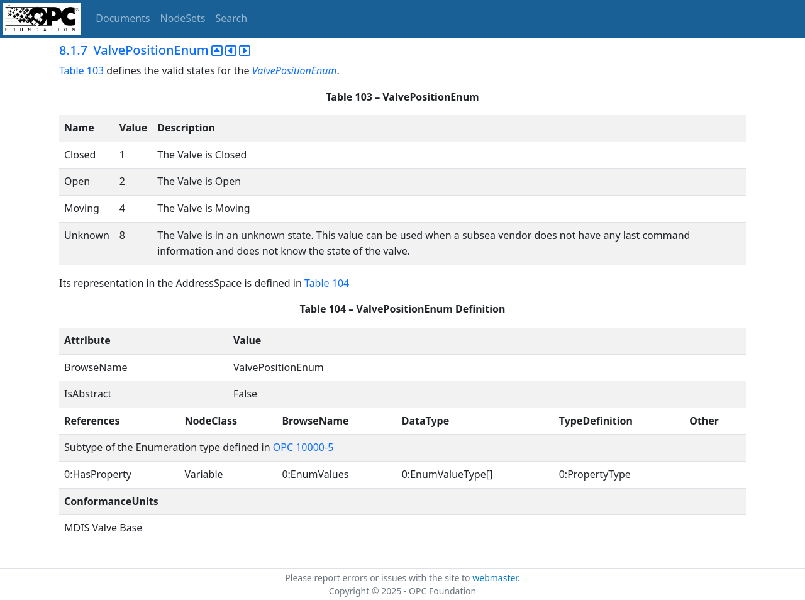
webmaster (495, 578)
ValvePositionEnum (294, 70)
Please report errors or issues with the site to (378, 578)
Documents (123, 18)
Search (232, 18)
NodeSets (183, 18)
